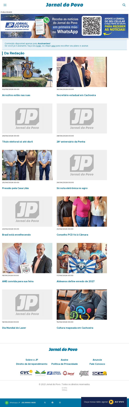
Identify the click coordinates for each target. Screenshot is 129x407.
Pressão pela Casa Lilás (15, 188)
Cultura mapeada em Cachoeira (75, 328)
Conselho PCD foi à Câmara (72, 235)
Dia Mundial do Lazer (14, 328)
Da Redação (14, 53)
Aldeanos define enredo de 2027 (76, 281)
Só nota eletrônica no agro (72, 188)
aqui (53, 46)
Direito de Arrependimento (31, 364)
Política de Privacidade (64, 364)
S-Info (64, 388)
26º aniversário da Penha (71, 142)
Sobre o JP (32, 360)
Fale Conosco (97, 364)
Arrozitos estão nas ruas (16, 95)
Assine (64, 360)
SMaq (64, 390)
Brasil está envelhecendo (16, 235)
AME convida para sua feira (17, 281)
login (38, 46)
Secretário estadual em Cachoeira (76, 95)
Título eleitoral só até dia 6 (17, 142)
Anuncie (97, 360)
